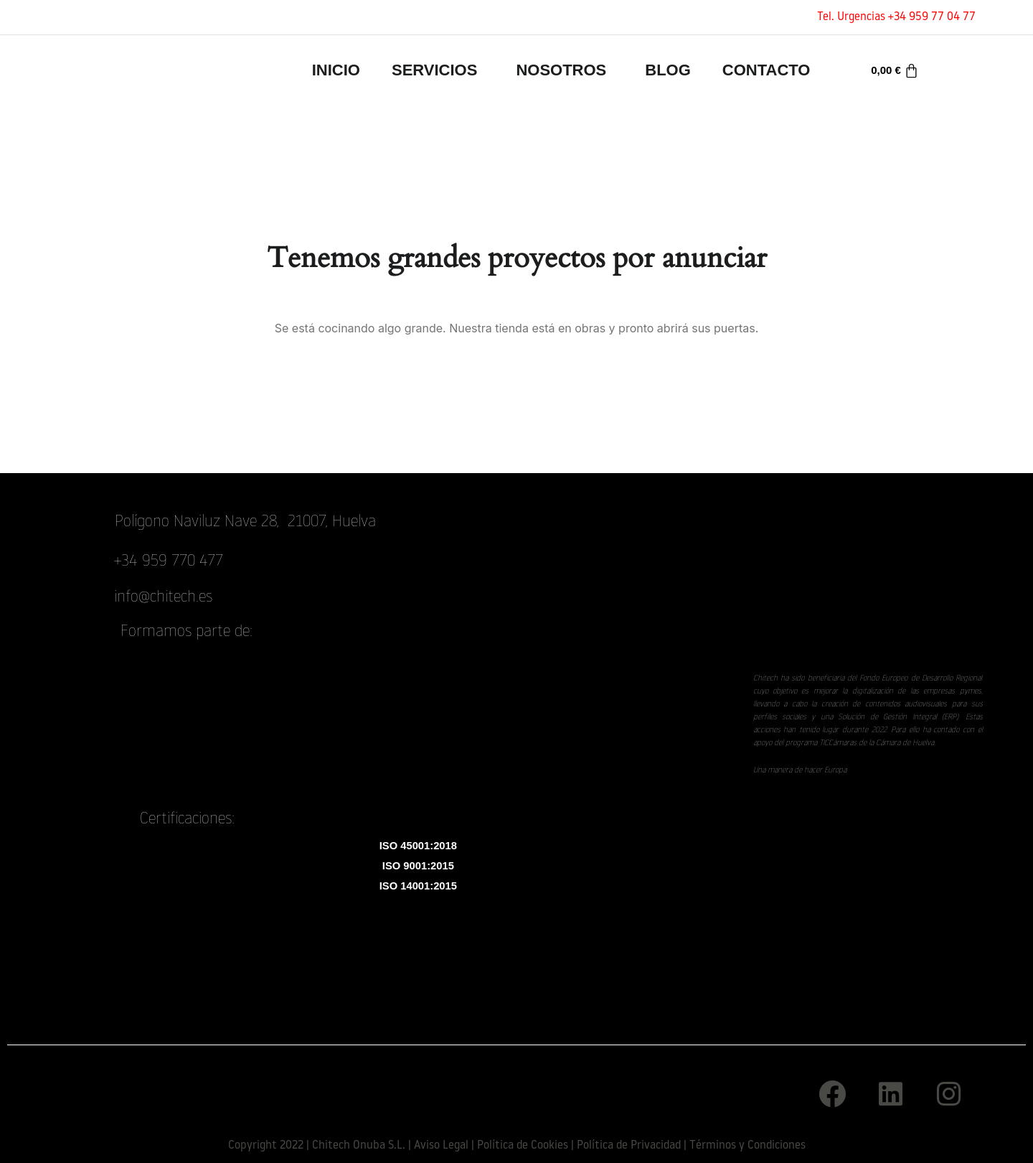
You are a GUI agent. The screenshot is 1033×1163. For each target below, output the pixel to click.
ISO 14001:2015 (418, 890)
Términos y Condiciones (747, 1146)
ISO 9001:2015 (418, 868)
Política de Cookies (522, 1146)
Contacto (766, 70)
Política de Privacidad (629, 1146)
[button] (438, 70)
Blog (668, 70)
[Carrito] (895, 70)
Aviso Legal (441, 1146)
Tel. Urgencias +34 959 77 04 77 (896, 17)
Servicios (434, 70)
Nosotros (561, 70)
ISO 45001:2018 (418, 847)
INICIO (336, 70)
